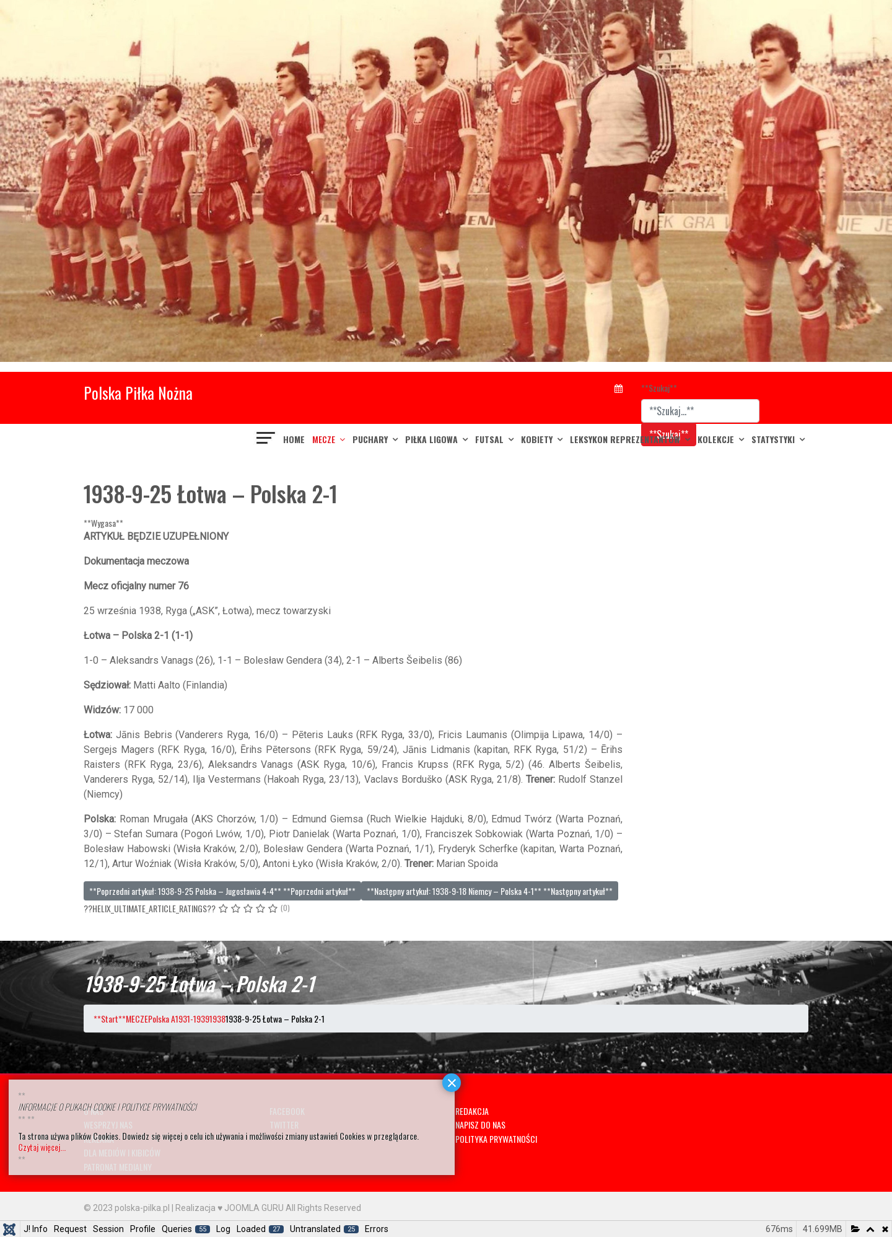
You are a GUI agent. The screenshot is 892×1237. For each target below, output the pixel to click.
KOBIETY (537, 439)
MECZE (323, 439)
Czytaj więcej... (42, 1146)
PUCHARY (370, 439)
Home (294, 439)
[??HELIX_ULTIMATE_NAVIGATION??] (266, 439)
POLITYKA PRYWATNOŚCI (496, 1138)
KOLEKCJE (715, 439)
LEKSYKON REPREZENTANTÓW (625, 439)
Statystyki (773, 439)
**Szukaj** (659, 387)
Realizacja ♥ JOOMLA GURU (229, 1208)
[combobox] (700, 411)
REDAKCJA (472, 1110)
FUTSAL (489, 439)
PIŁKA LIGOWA (431, 439)
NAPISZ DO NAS (480, 1124)
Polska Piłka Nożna (138, 392)
